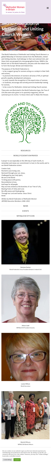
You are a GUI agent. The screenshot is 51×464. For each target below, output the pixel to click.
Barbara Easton (25, 255)
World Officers (25, 430)
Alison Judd (25, 313)
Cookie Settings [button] (7, 460)
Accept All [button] (17, 460)
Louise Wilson (25, 372)
